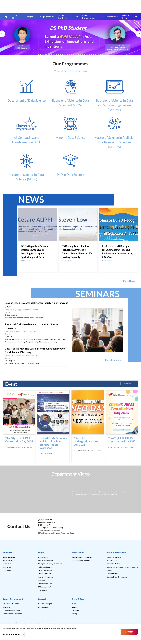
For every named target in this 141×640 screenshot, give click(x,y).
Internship (6, 607)
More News (129, 281)
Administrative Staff (45, 583)
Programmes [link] (45, 17)
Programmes (78, 552)
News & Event (78, 599)
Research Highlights (45, 604)
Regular (7, 312)
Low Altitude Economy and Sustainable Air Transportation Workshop (53, 443)
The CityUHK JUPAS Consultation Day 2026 (19, 440)
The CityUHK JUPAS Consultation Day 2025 (122, 440)
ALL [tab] (85, 71)
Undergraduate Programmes (82, 560)
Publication (7, 564)
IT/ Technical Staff (44, 587)
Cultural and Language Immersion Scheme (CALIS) (122, 568)
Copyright (24, 623)
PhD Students (43, 590)
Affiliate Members (44, 574)
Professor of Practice (45, 567)
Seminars (75, 610)
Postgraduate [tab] (75, 71)
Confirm (129, 632)
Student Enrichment (116, 552)
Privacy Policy (10, 623)
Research (42, 599)
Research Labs (43, 607)
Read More (128, 383)
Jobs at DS (7, 567)
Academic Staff (43, 557)
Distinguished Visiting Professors (50, 564)
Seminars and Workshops (12, 614)
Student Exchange (114, 574)
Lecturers (41, 580)
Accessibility (51, 623)
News (74, 604)
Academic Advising (114, 557)
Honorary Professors (45, 577)
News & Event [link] (125, 16)
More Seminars (113, 360)
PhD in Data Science (70, 165)
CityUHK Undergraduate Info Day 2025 (86, 441)
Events (74, 607)
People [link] (29, 17)
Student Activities (113, 564)
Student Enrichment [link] (63, 16)
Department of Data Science (26, 91)
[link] (127, 622)
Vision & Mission (9, 557)
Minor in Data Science (70, 128)
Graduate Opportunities (11, 610)
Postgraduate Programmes (82, 557)
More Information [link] (11, 634)
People (41, 552)
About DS (7, 552)
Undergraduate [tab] (60, 71)
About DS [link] (14, 16)
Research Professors (45, 560)
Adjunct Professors (45, 570)
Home (5, 17)
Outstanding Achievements (117, 577)
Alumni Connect (112, 560)
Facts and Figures (9, 560)
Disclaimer (37, 623)
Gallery (74, 614)
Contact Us (7, 570)
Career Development (13, 599)
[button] (38, 54)
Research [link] (111, 17)
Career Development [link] (88, 16)
